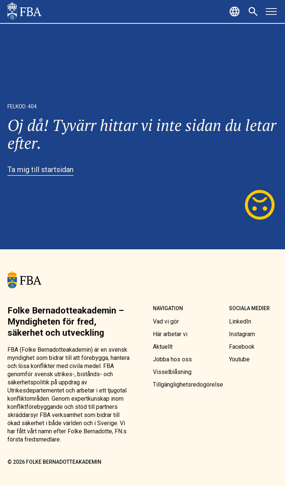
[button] (236, 11)
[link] (24, 11)
